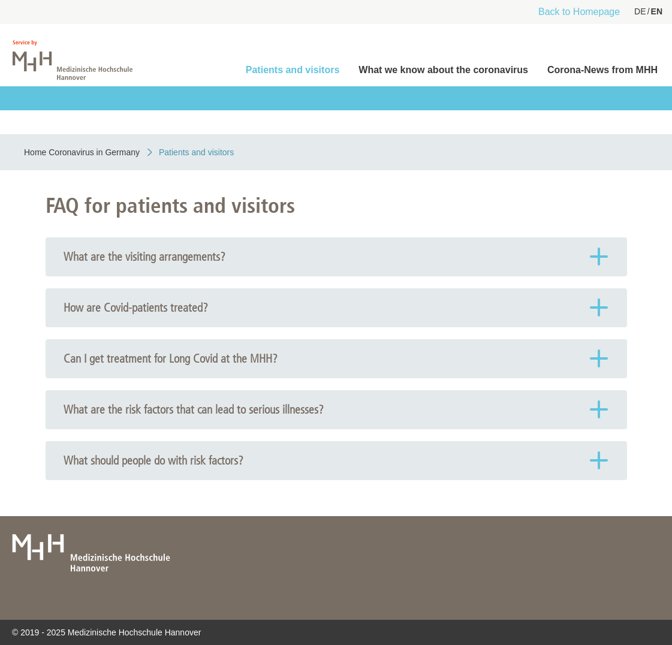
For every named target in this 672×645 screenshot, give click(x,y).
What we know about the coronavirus (443, 70)
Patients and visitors (293, 70)
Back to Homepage (579, 12)
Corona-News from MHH (602, 70)
